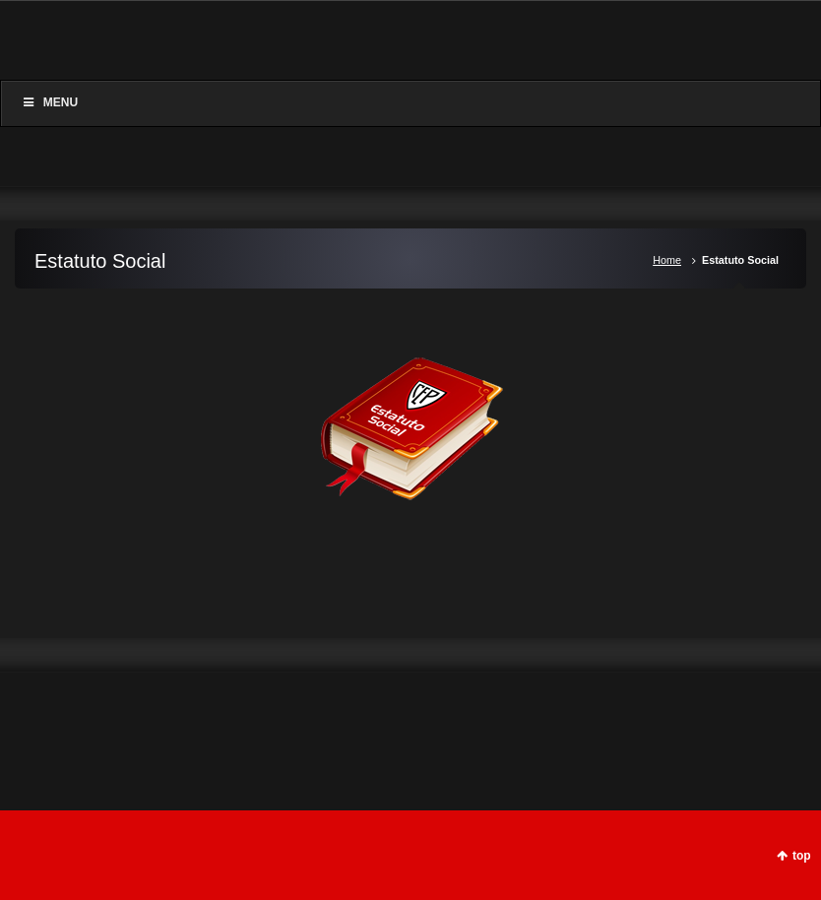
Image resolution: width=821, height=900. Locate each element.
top (801, 856)
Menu (49, 102)
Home (667, 260)
